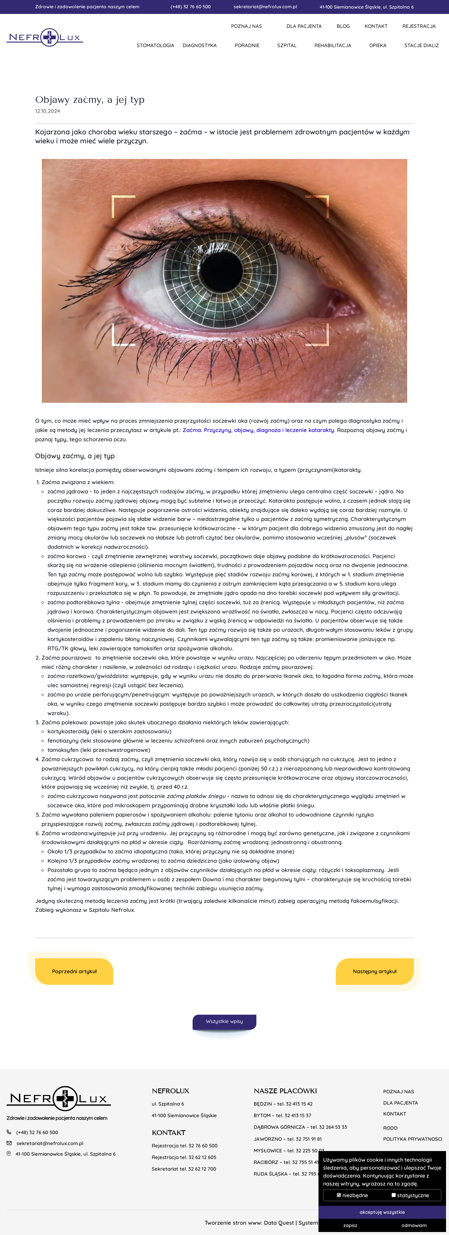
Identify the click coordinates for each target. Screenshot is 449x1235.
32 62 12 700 (202, 1169)
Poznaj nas (398, 1091)
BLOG (343, 26)
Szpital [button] (287, 45)
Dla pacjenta (400, 1103)
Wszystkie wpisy (224, 1021)
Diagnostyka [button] (200, 45)
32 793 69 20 (316, 1174)
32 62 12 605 (202, 1157)
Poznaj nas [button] (246, 26)
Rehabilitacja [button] (332, 45)
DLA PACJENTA (304, 26)
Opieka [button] (378, 45)
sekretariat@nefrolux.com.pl (265, 6)
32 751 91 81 (309, 1139)
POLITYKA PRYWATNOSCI (412, 1139)
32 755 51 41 (305, 1162)
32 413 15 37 (298, 1115)
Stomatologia (155, 45)
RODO (390, 1128)
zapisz (350, 1225)
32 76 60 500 (203, 1145)
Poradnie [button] (247, 45)
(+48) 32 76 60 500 (191, 6)
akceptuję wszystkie (382, 1212)
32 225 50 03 (310, 1150)
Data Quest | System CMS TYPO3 (307, 1222)
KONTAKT (376, 26)
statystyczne (410, 1195)
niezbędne (352, 1195)
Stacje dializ (421, 45)
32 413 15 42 (299, 1104)
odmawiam (414, 1225)
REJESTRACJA (419, 26)
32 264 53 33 (333, 1127)
